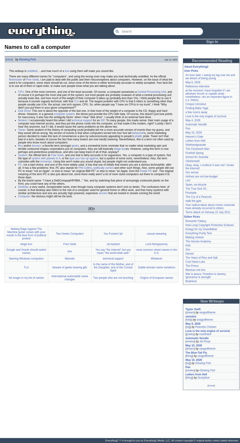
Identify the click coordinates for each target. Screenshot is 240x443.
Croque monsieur (195, 104)
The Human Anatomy (198, 241)
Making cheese (194, 237)
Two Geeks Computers (70, 233)
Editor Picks (192, 216)
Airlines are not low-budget (201, 176)
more (211, 385)
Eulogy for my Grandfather (201, 229)
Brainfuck (191, 281)
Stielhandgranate (195, 144)
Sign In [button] (212, 42)
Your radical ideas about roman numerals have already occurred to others (210, 206)
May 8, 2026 (192, 82)
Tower (21, 129)
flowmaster (15, 79)
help (189, 319)
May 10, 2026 (193, 132)
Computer (24, 196)
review (190, 341)
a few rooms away (196, 112)
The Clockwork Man (197, 148)
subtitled (32, 71)
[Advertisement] (120, 11)
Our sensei (192, 172)
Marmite (69, 258)
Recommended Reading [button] (212, 61)
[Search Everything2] (158, 31)
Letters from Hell (195, 140)
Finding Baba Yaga (196, 108)
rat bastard (113, 244)
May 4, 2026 (192, 120)
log (188, 327)
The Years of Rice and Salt (201, 257)
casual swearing (156, 233)
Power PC (146, 171)
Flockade (191, 192)
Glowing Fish (27, 59)
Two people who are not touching (113, 277)
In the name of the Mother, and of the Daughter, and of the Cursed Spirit (113, 267)
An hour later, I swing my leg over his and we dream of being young (210, 77)
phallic (138, 136)
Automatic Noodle (196, 124)
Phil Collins (85, 167)
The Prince (192, 265)
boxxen (36, 145)
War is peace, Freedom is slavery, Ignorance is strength (205, 275)
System (22, 155)
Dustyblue (203, 377)
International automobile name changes (69, 278)
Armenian (46, 161)
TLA (76, 101)
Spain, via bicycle (195, 184)
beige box (120, 148)
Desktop (23, 186)
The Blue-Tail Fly (196, 352)
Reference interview (197, 86)
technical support (82, 120)
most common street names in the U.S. (156, 251)
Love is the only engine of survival (205, 116)
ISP (103, 120)
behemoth (138, 133)
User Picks (191, 70)
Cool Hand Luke (195, 261)
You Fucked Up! (113, 233)
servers (103, 193)
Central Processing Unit (151, 91)
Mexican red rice (195, 270)
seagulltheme (207, 312)
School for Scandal (196, 157)
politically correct (104, 167)
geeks (75, 145)
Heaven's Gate (194, 136)
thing (189, 355)
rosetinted (205, 334)
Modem (22, 120)
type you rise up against (84, 158)
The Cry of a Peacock (198, 196)
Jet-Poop (204, 341)
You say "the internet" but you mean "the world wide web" (113, 251)
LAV (187, 180)
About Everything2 (196, 66)
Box (20, 145)
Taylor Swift (193, 309)
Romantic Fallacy (195, 221)
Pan (187, 128)
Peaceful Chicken (205, 327)
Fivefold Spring (194, 153)
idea (9, 59)
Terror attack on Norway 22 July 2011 (207, 212)
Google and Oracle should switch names (26, 251)
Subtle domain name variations (156, 267)
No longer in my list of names (26, 277)
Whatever (156, 258)
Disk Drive (24, 110)
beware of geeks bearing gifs (69, 267)
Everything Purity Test (198, 233)
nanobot (190, 316)
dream (190, 312)
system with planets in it (45, 158)
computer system (64, 114)
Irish (188, 245)
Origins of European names (156, 277)
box (69, 251)
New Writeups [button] (212, 301)
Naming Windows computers (26, 258)
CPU (21, 91)
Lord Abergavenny (157, 244)
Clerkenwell (192, 161)
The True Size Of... (196, 188)
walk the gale (193, 200)
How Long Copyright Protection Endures (209, 225)
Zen (187, 249)
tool (67, 71)
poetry (190, 334)
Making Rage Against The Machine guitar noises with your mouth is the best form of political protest (26, 233)
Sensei (189, 253)
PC (20, 164)
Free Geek (32, 79)
